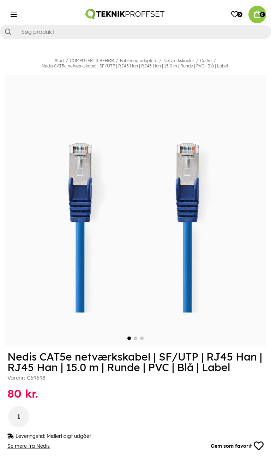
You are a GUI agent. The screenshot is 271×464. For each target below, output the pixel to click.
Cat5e (206, 60)
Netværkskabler (178, 60)
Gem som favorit (237, 446)
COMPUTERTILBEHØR (92, 60)
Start (59, 60)
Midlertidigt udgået (69, 436)
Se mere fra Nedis (28, 446)
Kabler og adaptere (138, 60)
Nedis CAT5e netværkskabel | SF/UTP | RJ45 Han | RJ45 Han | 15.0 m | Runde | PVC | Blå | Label (135, 66)
